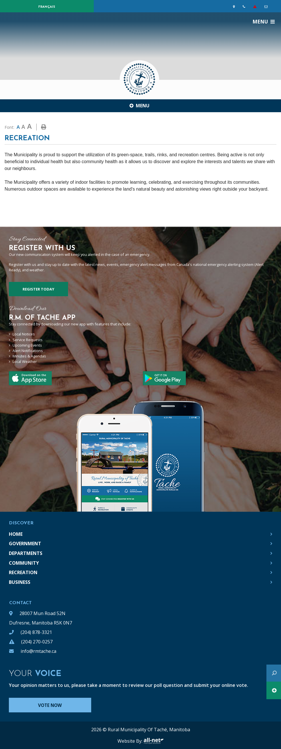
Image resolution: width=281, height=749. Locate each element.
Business (19, 582)
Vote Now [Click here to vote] (51, 705)
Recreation (23, 572)
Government (25, 543)
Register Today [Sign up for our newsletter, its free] (38, 289)
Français (46, 7)
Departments (25, 553)
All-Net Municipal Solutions (154, 741)
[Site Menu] (140, 105)
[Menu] (263, 21)
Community (24, 563)
